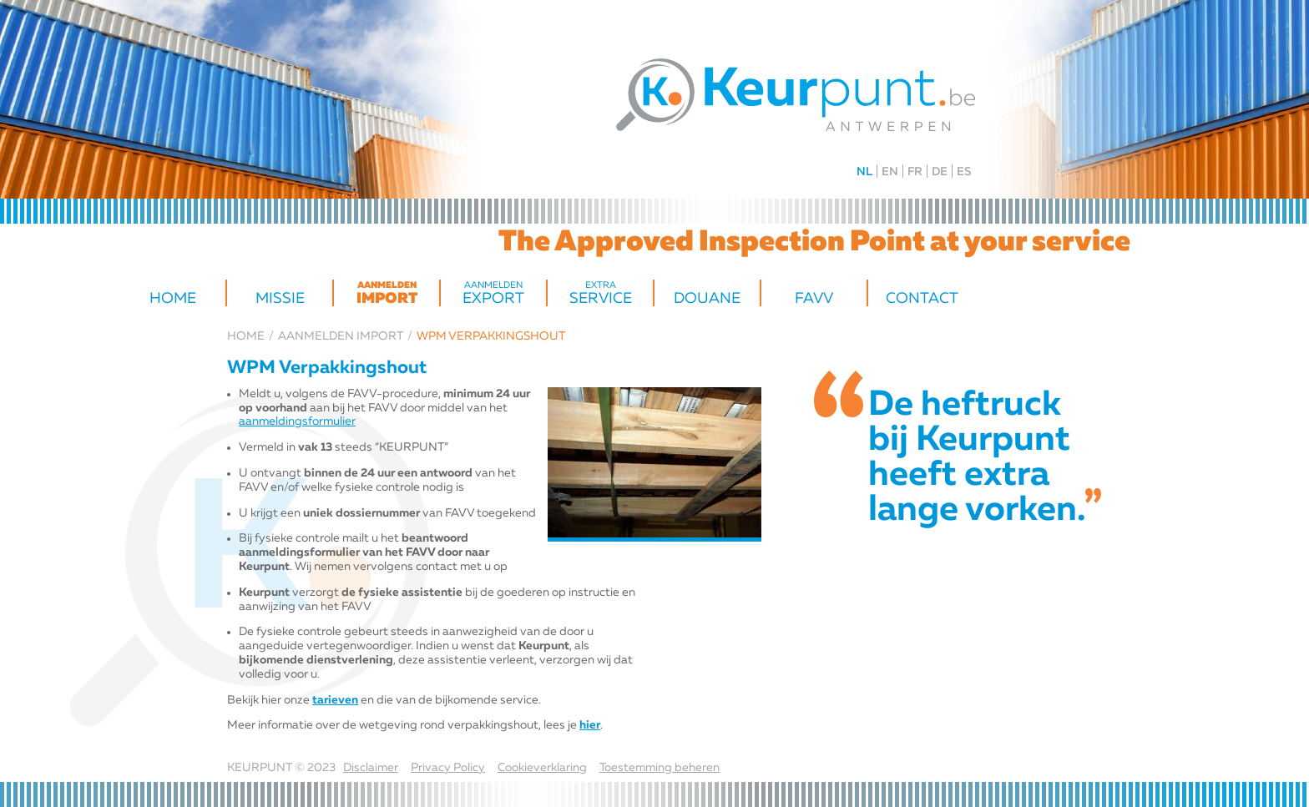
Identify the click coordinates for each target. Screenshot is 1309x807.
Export (493, 293)
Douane (707, 298)
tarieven (335, 700)
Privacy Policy (448, 768)
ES (964, 172)
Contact (922, 298)
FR (914, 172)
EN (890, 172)
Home (172, 298)
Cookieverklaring (542, 768)
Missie (280, 298)
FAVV (814, 298)
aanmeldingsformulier (297, 421)
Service (600, 293)
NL (864, 172)
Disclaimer (370, 768)
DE (940, 172)
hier (589, 725)
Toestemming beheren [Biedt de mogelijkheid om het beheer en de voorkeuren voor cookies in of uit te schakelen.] (659, 768)
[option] (654, 464)
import (386, 293)
